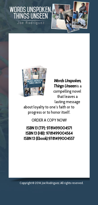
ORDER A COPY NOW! (49, 120)
